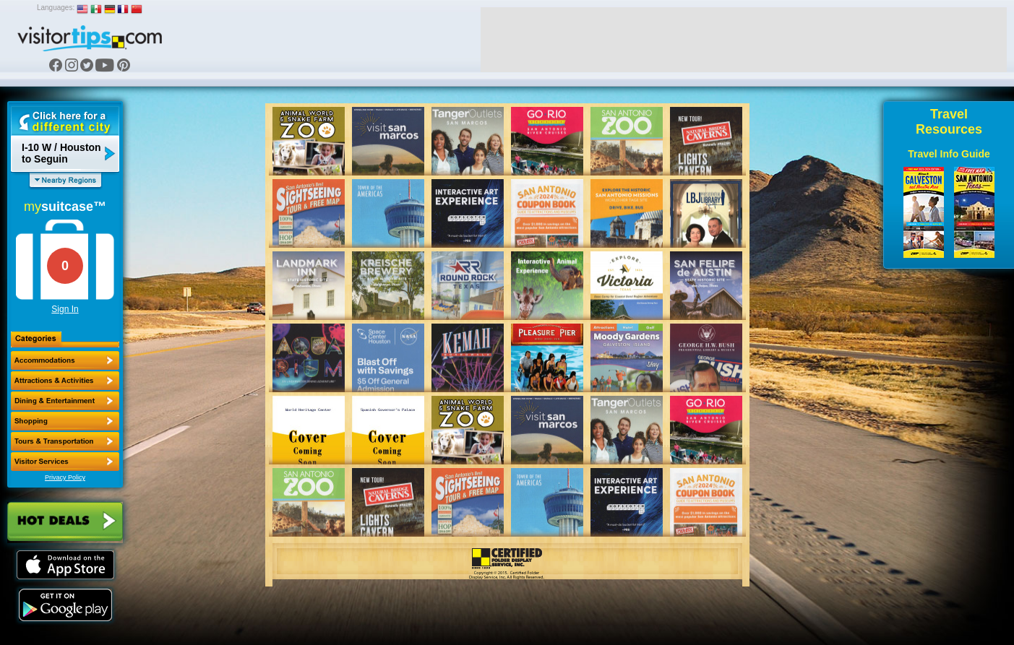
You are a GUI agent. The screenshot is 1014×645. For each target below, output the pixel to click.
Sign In (64, 309)
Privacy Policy (65, 477)
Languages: (55, 8)
